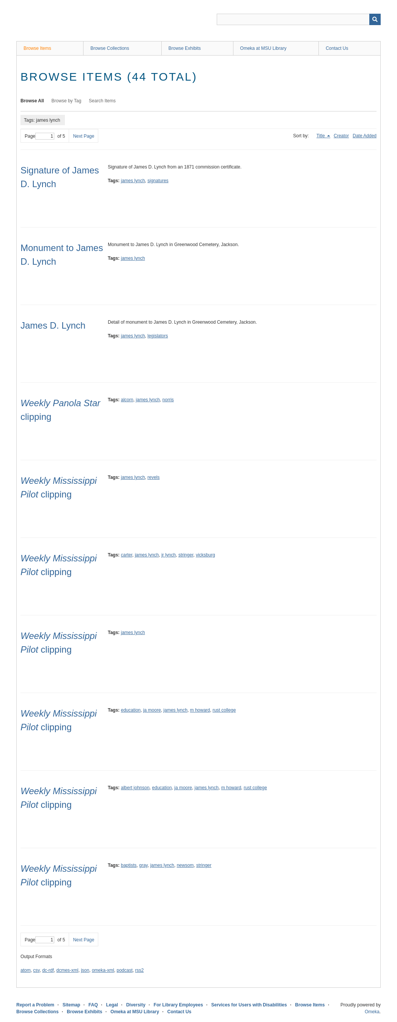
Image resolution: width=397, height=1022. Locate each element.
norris (168, 399)
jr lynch (168, 555)
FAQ (93, 1005)
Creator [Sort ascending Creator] (341, 135)
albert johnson (135, 787)
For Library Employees (178, 1005)
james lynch (133, 180)
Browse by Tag (67, 100)
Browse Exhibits (185, 48)
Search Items (102, 100)
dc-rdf (48, 970)
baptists (128, 865)
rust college (224, 710)
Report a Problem (35, 1005)
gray (143, 865)
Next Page (83, 136)
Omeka (372, 1011)
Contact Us (337, 48)
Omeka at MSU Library (263, 48)
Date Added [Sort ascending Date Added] (365, 135)
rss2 (139, 970)
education (130, 710)
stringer (185, 555)
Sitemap (71, 1005)
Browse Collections (109, 48)
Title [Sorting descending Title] (321, 135)
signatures (158, 180)
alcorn (127, 399)
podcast (124, 970)
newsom (185, 865)
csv (36, 970)
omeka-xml (103, 970)
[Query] (299, 19)
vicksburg (205, 555)
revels (154, 477)
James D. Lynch (52, 325)
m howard (200, 710)
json (85, 970)
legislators (158, 336)
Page (39, 136)
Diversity (135, 1005)
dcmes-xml (68, 970)
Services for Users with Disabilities (249, 1005)
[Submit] (375, 19)
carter (126, 555)
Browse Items (37, 48)
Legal (112, 1005)
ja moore (152, 710)
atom (25, 970)
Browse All (32, 100)
